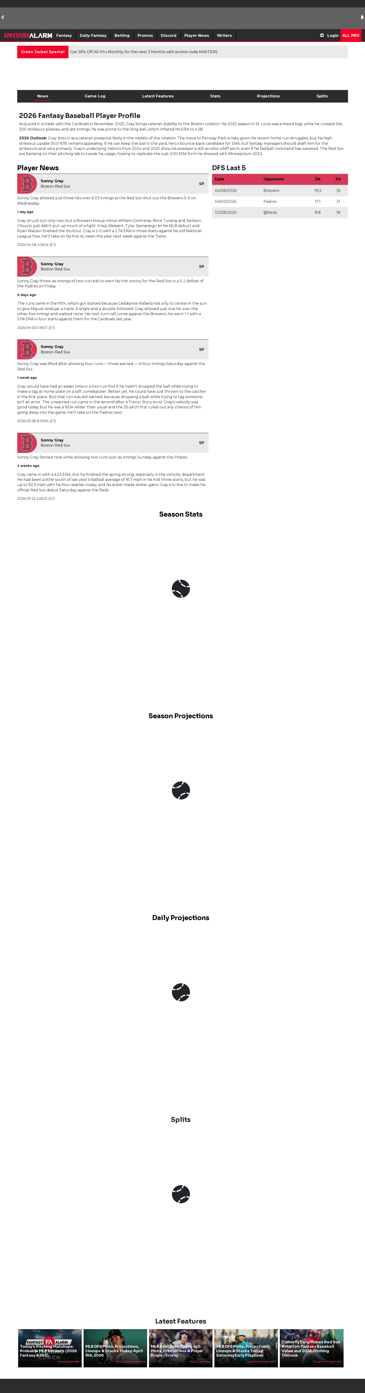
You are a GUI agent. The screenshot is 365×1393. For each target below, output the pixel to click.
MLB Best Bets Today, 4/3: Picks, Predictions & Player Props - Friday (177, 1351)
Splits (322, 96)
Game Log (95, 96)
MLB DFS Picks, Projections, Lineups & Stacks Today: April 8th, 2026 (114, 1351)
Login (333, 35)
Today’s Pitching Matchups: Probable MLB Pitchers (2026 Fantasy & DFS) (48, 1351)
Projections (268, 96)
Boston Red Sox (55, 186)
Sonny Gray (52, 181)
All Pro (350, 35)
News (42, 96)
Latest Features (158, 96)
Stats (215, 96)
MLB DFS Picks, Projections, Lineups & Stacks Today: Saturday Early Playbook (243, 1351)
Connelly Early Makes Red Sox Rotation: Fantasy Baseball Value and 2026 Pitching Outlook (311, 1349)
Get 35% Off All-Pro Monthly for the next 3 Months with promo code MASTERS (144, 52)
